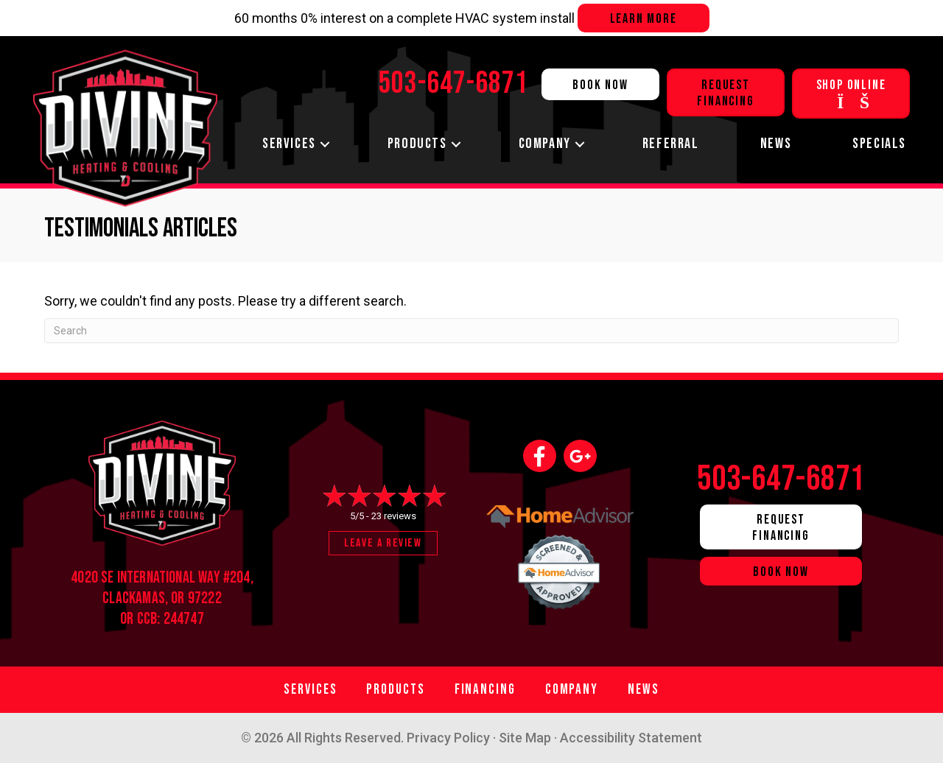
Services (289, 143)
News (775, 143)
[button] (325, 144)
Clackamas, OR (143, 598)
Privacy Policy (448, 737)
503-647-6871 (781, 479)
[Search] (471, 330)
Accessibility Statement (631, 737)
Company (545, 143)
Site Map (525, 737)
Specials (879, 143)
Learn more (643, 19)
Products (417, 143)
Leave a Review (382, 543)
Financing (485, 689)
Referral (670, 143)
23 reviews (393, 515)
